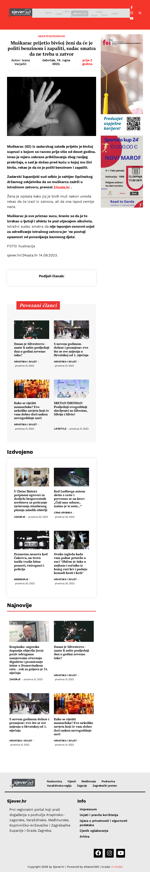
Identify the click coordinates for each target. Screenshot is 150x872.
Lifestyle (60, 429)
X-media (116, 866)
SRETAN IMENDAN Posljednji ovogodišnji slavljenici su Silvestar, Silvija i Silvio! (70, 408)
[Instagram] (131, 13)
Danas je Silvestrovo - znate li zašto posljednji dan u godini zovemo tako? (31, 349)
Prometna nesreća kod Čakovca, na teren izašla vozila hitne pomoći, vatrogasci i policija (31, 561)
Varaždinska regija (59, 785)
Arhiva (84, 836)
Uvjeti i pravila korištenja (99, 815)
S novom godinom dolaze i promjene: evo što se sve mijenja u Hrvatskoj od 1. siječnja (71, 349)
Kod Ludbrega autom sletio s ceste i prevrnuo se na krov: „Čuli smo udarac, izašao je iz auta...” (69, 499)
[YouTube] (131, 18)
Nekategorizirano (51, 36)
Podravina (108, 781)
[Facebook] (131, 7)
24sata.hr (62, 187)
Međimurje (21, 579)
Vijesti (71, 781)
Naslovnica (54, 781)
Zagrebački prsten (105, 785)
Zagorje (19, 517)
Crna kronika (63, 512)
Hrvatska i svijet (25, 362)
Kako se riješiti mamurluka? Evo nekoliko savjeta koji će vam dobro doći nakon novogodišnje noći (31, 410)
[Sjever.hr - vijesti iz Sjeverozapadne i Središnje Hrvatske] (19, 13)
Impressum (88, 809)
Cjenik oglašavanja (94, 831)
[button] (140, 13)
